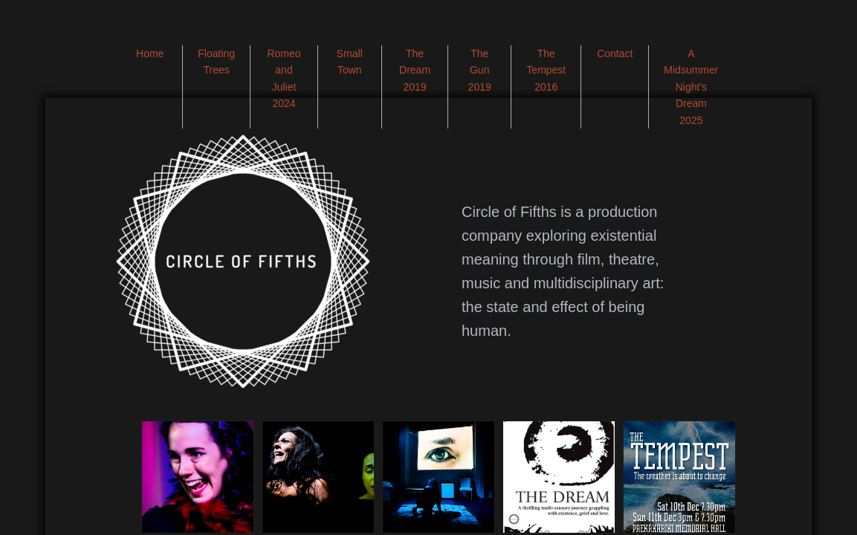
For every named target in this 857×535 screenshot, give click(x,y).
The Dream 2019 (414, 70)
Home (150, 53)
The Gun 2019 (479, 70)
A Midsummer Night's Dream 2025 (691, 87)
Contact (615, 53)
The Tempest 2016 (546, 70)
